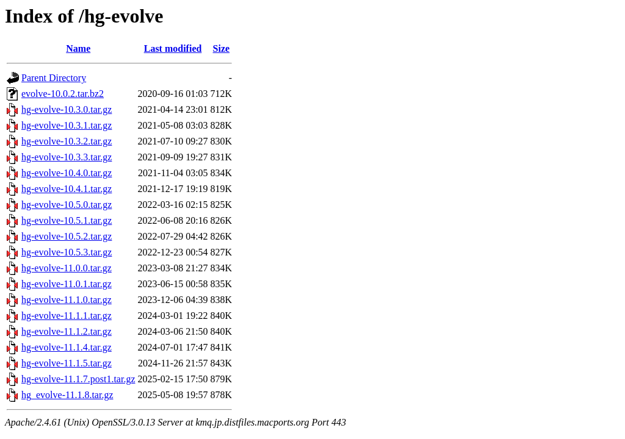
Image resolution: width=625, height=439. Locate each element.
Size (221, 48)
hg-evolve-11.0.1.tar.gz (66, 284)
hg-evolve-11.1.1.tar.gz (66, 315)
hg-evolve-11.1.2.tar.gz (66, 331)
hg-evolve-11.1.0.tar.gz (66, 299)
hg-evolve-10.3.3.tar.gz (66, 157)
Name (78, 48)
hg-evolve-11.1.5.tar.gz (66, 363)
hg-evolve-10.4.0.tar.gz (66, 173)
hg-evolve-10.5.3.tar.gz (66, 252)
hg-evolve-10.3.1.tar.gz (66, 125)
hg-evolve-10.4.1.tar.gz (66, 189)
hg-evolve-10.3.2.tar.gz (66, 141)
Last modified (173, 48)
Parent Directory (53, 78)
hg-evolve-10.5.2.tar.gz (66, 236)
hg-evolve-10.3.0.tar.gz (66, 109)
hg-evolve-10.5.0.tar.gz (66, 204)
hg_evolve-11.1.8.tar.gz (67, 395)
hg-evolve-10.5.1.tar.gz (66, 220)
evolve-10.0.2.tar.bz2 (62, 93)
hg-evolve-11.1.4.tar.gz (66, 347)
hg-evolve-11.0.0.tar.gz (66, 268)
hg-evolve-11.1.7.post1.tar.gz (78, 379)
